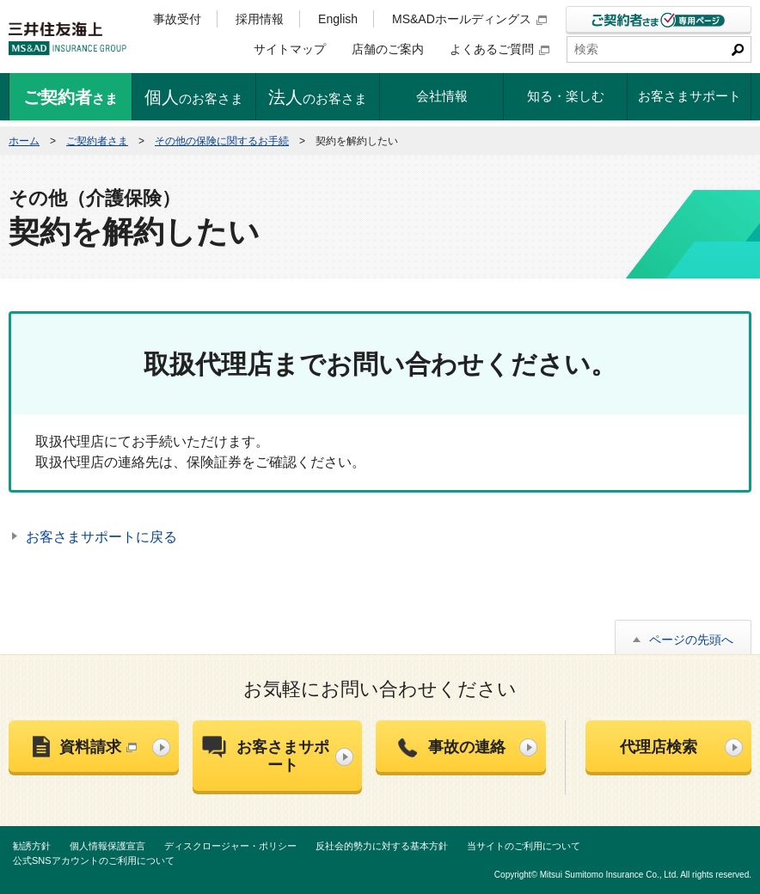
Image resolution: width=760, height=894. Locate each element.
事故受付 (177, 19)
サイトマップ (290, 49)
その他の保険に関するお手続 (222, 141)
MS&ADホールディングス (469, 19)
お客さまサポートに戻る (101, 537)
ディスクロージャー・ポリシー (230, 846)
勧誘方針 (32, 846)
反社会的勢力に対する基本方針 (382, 846)
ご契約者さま (97, 141)
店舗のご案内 (388, 49)
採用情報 (260, 19)
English (338, 19)
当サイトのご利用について (523, 846)
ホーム (24, 141)
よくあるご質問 (499, 49)
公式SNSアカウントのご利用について (94, 860)
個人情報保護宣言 (107, 846)
